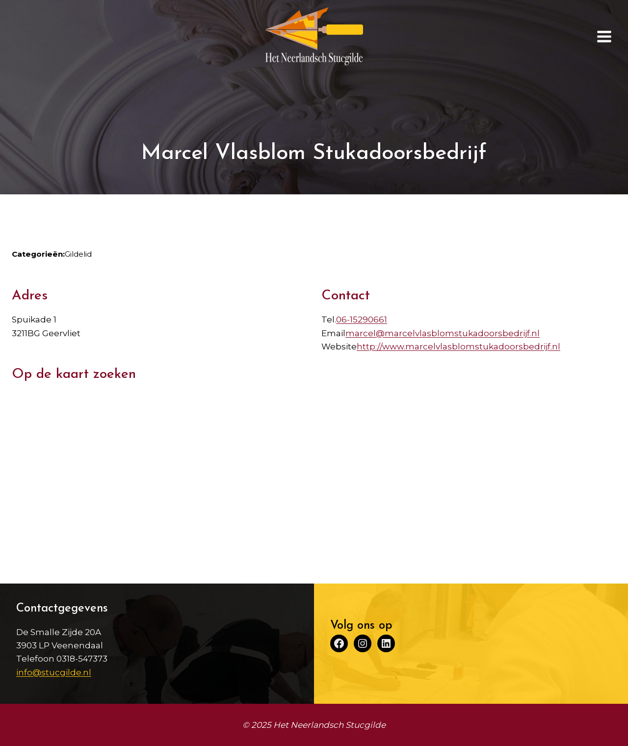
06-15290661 (361, 319)
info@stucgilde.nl (53, 672)
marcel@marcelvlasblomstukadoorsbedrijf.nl (442, 333)
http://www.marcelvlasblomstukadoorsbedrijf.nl (458, 346)
